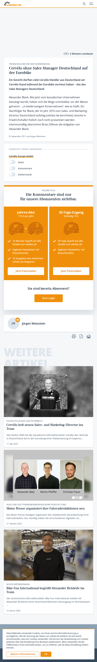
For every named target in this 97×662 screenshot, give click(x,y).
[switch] (12, 162)
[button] (46, 654)
